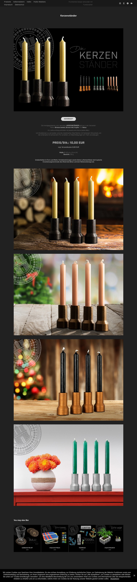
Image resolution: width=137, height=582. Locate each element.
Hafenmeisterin (19, 2)
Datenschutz (19, 5)
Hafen (29, 2)
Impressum (8, 5)
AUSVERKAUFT (68, 119)
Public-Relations (40, 2)
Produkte (7, 2)
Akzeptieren (114, 579)
